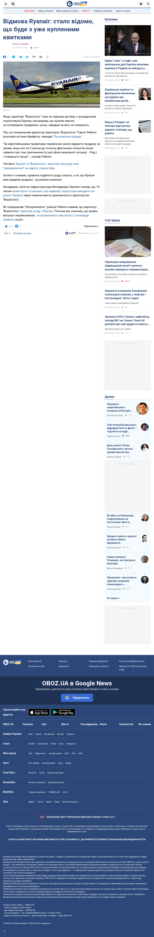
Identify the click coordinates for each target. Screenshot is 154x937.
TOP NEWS (112, 220)
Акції (60, 763)
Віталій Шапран (114, 548)
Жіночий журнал (70, 802)
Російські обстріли (102, 11)
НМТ (80, 753)
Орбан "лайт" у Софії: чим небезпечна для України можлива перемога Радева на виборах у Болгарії (127, 64)
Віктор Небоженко (115, 568)
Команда (63, 661)
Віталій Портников (115, 415)
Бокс (61, 744)
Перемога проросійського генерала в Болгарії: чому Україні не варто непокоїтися (119, 407)
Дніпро (60, 734)
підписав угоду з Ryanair (36, 211)
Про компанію (35, 661)
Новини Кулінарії (55, 773)
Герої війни (29, 11)
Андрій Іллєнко (113, 436)
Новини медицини (37, 792)
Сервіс (68, 763)
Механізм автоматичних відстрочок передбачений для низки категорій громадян (120, 141)
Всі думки (112, 598)
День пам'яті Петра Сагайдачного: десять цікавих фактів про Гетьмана (120, 449)
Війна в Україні (45, 11)
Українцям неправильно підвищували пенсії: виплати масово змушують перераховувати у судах (128, 265)
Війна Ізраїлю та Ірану (67, 11)
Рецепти (32, 773)
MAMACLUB (54, 792)
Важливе (111, 19)
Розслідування (89, 724)
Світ (44, 724)
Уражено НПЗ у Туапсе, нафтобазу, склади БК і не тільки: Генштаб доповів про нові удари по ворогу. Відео (127, 320)
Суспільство (126, 724)
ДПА (67, 753)
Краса (49, 802)
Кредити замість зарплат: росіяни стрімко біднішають (122, 539)
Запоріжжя (49, 734)
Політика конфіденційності (131, 661)
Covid (64, 792)
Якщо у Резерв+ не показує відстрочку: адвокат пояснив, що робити (118, 127)
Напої (42, 773)
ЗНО (74, 753)
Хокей (53, 744)
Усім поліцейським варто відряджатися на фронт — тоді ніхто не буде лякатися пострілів (122, 428)
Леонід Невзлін (113, 527)
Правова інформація (98, 661)
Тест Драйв (33, 763)
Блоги (103, 724)
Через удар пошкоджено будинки (121, 303)
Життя (65, 724)
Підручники (40, 753)
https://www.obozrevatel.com (104, 857)
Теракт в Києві (123, 11)
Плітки (40, 802)
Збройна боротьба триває (118, 329)
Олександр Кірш (114, 589)
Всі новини (145, 724)
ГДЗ (30, 753)
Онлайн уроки (55, 753)
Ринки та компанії (20, 44)
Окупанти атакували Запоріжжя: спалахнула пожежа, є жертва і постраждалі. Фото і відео (126, 294)
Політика (27, 724)
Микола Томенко (114, 457)
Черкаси (71, 734)
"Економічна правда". (68, 136)
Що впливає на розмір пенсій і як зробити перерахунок (126, 275)
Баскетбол (43, 744)
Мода (57, 802)
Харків (38, 734)
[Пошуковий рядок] (148, 4)
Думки (109, 397)
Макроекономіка (56, 782)
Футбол (31, 744)
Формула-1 (71, 744)
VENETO (86, 11)
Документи (64, 666)
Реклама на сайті (36, 666)
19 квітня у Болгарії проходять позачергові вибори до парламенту (126, 74)
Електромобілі (48, 763)
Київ (30, 734)
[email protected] (39, 915)
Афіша (31, 802)
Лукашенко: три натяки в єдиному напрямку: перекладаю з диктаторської (121, 581)
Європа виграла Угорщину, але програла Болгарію (121, 560)
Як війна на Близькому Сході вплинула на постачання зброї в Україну (120, 519)
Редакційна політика (22, 233)
